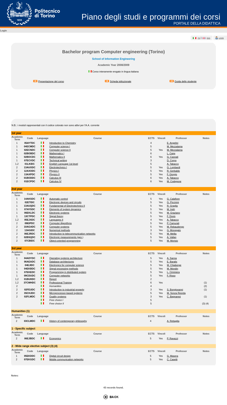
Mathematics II (57, 157)
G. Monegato (174, 230)
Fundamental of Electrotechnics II (67, 205)
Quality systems (57, 296)
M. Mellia (171, 233)
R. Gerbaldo (173, 171)
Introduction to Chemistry (62, 143)
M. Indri (171, 209)
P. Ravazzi (172, 338)
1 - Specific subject (23, 328)
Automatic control (58, 198)
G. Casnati (172, 157)
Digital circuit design (60, 356)
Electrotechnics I (58, 167)
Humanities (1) (21, 311)
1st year (16, 133)
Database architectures (61, 261)
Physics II (54, 174)
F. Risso (171, 275)
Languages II (56, 219)
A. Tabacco (173, 164)
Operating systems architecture (65, 258)
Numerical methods (59, 230)
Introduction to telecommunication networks (72, 233)
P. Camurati (173, 223)
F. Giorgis (172, 174)
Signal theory (56, 216)
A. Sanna (172, 258)
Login (3, 30)
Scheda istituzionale (120, 81)
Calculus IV (55, 181)
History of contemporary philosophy (68, 321)
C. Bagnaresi (174, 296)
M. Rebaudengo (175, 226)
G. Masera (172, 356)
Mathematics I (56, 153)
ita (199, 38)
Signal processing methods (63, 268)
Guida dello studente (185, 81)
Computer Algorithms (60, 223)
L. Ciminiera (173, 272)
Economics (55, 338)
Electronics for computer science (66, 265)
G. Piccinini (173, 202)
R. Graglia (172, 205)
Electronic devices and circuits (65, 202)
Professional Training (60, 282)
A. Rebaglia (173, 321)
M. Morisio (172, 240)
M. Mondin (172, 268)
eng (208, 38)
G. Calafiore (173, 198)
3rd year (17, 248)
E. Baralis (172, 261)
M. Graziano (173, 212)
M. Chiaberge (174, 265)
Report (52, 279)
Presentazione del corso (51, 81)
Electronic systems (59, 212)
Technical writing (58, 160)
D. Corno (171, 160)
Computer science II (60, 150)
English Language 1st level (63, 164)
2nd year (17, 188)
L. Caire (171, 153)
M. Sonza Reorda (176, 293)
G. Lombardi (173, 167)
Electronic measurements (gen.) (66, 237)
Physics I (54, 171)
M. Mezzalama (175, 146)
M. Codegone (174, 181)
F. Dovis (171, 216)
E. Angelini (172, 143)
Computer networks (59, 275)
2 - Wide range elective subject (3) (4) (35, 346)
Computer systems (59, 226)
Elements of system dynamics (65, 209)
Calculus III (55, 178)
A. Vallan (171, 237)
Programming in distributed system (67, 272)
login (221, 38)
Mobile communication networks (66, 359)
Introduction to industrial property (66, 289)
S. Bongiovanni (175, 289)
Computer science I (59, 146)
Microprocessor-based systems (65, 293)
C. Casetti (172, 359)
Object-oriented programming (64, 240)
